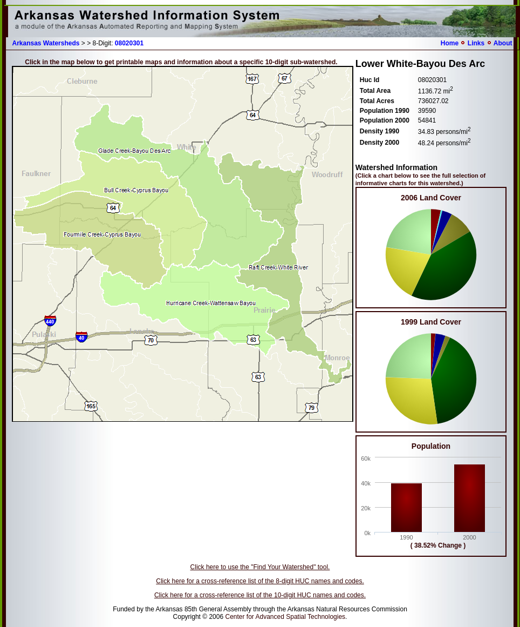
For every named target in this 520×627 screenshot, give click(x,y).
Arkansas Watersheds (46, 43)
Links (476, 43)
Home (450, 43)
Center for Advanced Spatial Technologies (285, 617)
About (503, 43)
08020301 (129, 43)
